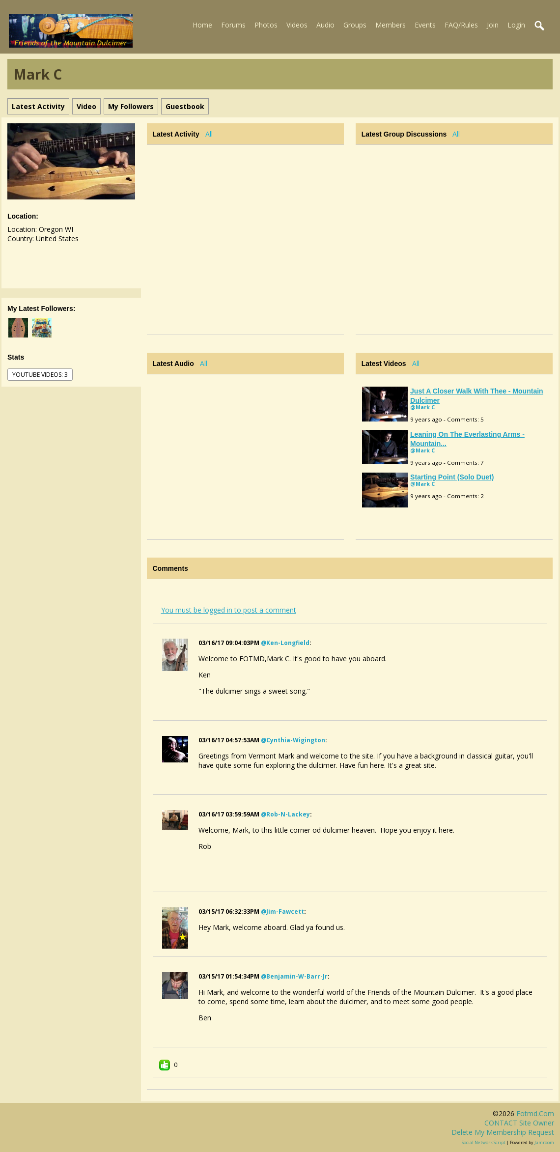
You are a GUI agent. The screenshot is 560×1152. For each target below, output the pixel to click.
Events (425, 24)
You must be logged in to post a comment (228, 610)
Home (202, 24)
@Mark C (422, 407)
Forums (233, 24)
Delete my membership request (502, 1132)
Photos (266, 24)
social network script (483, 1142)
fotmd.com (535, 1113)
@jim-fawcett (282, 911)
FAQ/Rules (461, 24)
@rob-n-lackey (285, 814)
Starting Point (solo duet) (452, 477)
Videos (297, 24)
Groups (354, 24)
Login (516, 24)
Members (390, 24)
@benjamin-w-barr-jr (294, 976)
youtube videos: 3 (40, 374)
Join (493, 24)
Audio (325, 24)
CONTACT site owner (519, 1122)
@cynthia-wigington (293, 740)
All (209, 134)
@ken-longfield (285, 643)
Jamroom (544, 1142)
